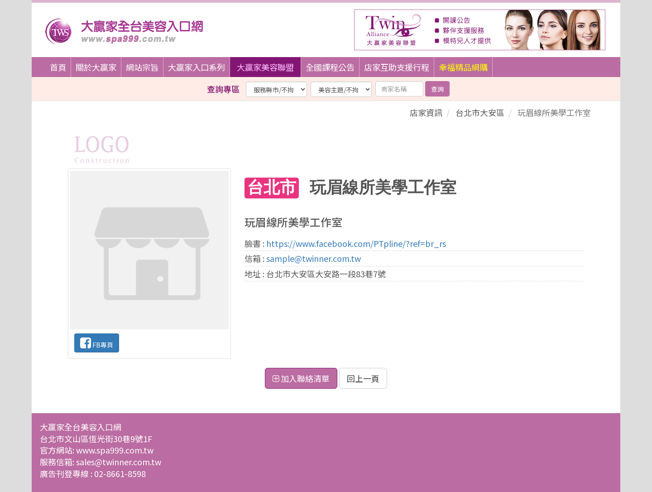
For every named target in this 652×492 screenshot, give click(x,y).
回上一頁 (363, 378)
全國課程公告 (330, 67)
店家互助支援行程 (396, 67)
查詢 (437, 88)
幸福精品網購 (463, 67)
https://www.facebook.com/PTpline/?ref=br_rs (356, 243)
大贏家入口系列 (196, 67)
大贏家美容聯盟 (265, 67)
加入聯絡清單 (301, 378)
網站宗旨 (142, 67)
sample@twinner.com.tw (313, 258)
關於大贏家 (96, 67)
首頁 (58, 67)
